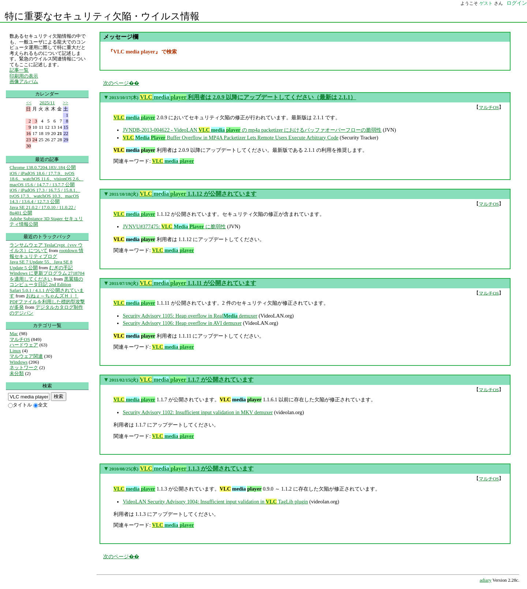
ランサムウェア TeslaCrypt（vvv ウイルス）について (46, 248)
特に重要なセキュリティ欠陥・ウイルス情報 (102, 16)
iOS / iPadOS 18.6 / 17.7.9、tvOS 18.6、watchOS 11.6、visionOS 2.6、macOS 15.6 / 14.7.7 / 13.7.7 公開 (46, 178)
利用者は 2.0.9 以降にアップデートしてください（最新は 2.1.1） (248, 97)
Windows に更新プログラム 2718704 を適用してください (47, 276)
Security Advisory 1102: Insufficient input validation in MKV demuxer (198, 412)
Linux (15, 350)
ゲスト (486, 3)
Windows (18, 362)
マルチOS (489, 107)
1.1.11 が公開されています (198, 283)
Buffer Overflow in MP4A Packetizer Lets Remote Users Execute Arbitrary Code (230, 137)
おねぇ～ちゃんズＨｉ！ (52, 296)
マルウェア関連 (26, 356)
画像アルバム (24, 81)
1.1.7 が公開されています (197, 379)
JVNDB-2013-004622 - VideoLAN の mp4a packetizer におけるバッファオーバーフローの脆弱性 (252, 130)
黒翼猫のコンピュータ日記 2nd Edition (46, 282)
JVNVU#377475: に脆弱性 (174, 226)
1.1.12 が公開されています (198, 194)
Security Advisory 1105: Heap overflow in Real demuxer (190, 316)
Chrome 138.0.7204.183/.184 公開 (43, 167)
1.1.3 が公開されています (197, 468)
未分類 (17, 373)
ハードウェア (24, 345)
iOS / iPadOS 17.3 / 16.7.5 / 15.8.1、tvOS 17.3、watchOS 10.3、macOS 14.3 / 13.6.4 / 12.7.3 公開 (45, 195)
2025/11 (47, 102)
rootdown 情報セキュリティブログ (46, 253)
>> (65, 102)
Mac (14, 333)
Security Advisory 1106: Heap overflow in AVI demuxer (182, 323)
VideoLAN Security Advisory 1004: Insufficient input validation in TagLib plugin (215, 501)
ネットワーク (24, 367)
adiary (486, 580)
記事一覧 (19, 70)
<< (28, 102)
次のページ (116, 83)
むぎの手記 (61, 267)
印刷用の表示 (24, 76)
